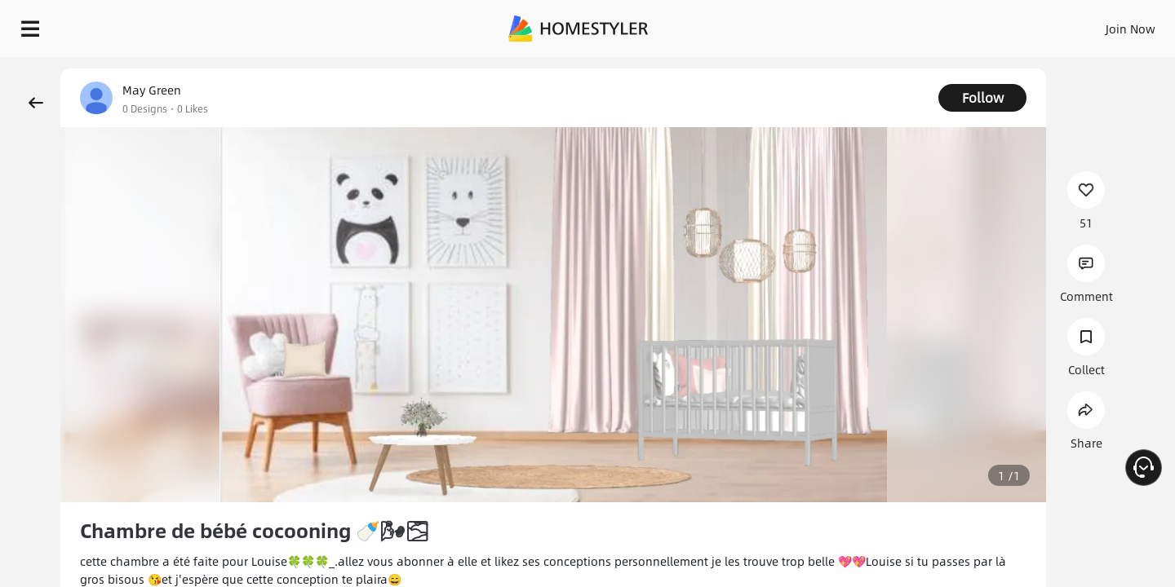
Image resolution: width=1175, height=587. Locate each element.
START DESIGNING (1093, 24)
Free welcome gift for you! (835, 68)
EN (990, 24)
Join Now (934, 24)
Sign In (873, 24)
